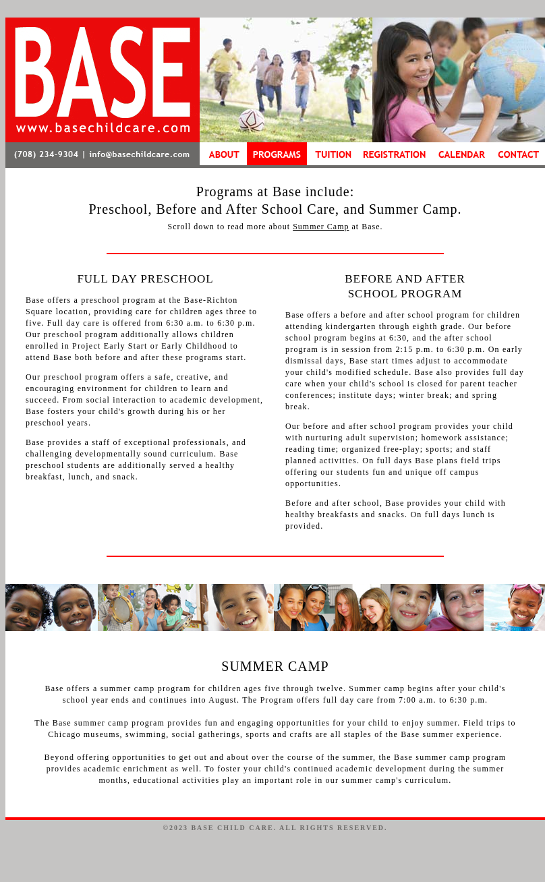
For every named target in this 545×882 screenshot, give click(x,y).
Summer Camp (321, 226)
